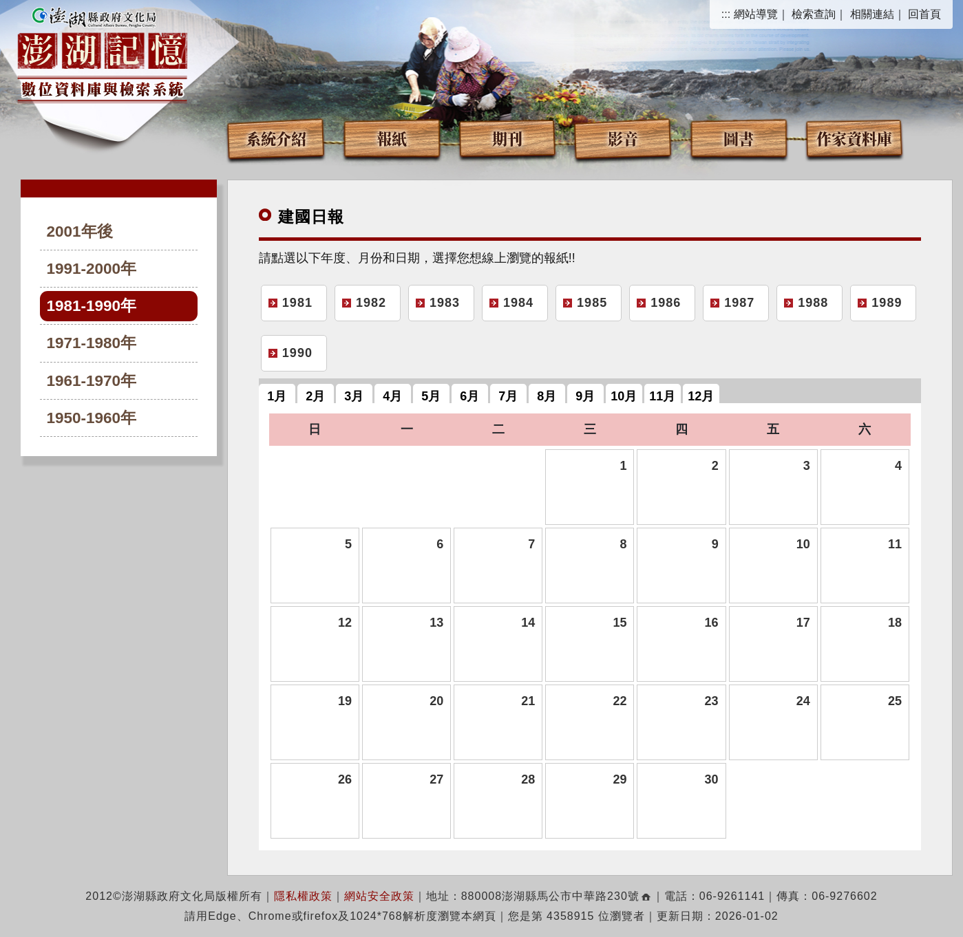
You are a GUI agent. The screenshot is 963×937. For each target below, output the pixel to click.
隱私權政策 (303, 896)
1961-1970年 (92, 380)
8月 (546, 396)
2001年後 (80, 231)
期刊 (507, 138)
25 (895, 701)
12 (345, 622)
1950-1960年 (92, 418)
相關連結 (872, 14)
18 (895, 622)
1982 (371, 303)
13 (436, 622)
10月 (624, 396)
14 (528, 622)
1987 (739, 303)
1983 (445, 303)
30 (712, 779)
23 (712, 701)
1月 (276, 396)
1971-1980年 (92, 343)
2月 (315, 396)
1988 (813, 303)
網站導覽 (756, 14)
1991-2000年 (92, 268)
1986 (665, 303)
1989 (886, 303)
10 (803, 544)
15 (619, 622)
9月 (585, 396)
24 (803, 701)
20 (436, 701)
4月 (392, 396)
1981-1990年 (92, 305)
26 (345, 779)
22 (619, 701)
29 (619, 779)
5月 (431, 396)
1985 (592, 303)
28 (528, 779)
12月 (701, 396)
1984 (518, 303)
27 (436, 779)
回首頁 (924, 14)
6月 (469, 396)
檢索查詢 (814, 14)
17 (803, 622)
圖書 (738, 138)
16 (712, 622)
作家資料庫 (854, 138)
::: (725, 14)
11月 (662, 396)
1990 (297, 353)
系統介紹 (276, 138)
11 (895, 544)
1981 (297, 303)
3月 (353, 396)
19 (345, 701)
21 (528, 701)
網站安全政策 (379, 896)
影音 (623, 138)
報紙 (392, 138)
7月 (508, 396)
